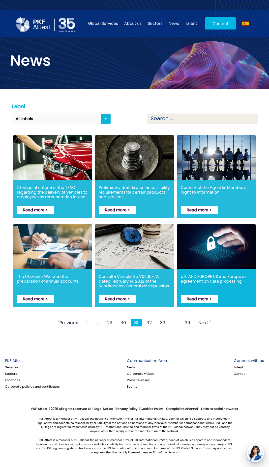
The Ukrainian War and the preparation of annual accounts (48, 279)
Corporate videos (140, 374)
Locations (12, 380)
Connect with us (249, 360)
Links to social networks (219, 409)
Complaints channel (182, 409)
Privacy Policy (126, 409)
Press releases (138, 380)
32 (149, 322)
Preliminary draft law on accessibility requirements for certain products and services (134, 192)
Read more (33, 210)
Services (11, 367)
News (174, 23)
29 (109, 322)
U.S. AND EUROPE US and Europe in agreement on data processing (213, 279)
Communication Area (147, 360)
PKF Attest (14, 360)
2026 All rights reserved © (70, 409)
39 (187, 322)
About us (133, 23)
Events (132, 387)
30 (123, 322)
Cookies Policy (152, 409)
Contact (220, 23)
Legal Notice (103, 409)
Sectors (155, 23)
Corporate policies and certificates (32, 387)
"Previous (68, 322)
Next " (204, 322)
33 (162, 322)
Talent (191, 23)
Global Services (103, 23)
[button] (255, 453)
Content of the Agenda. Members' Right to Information (213, 190)
